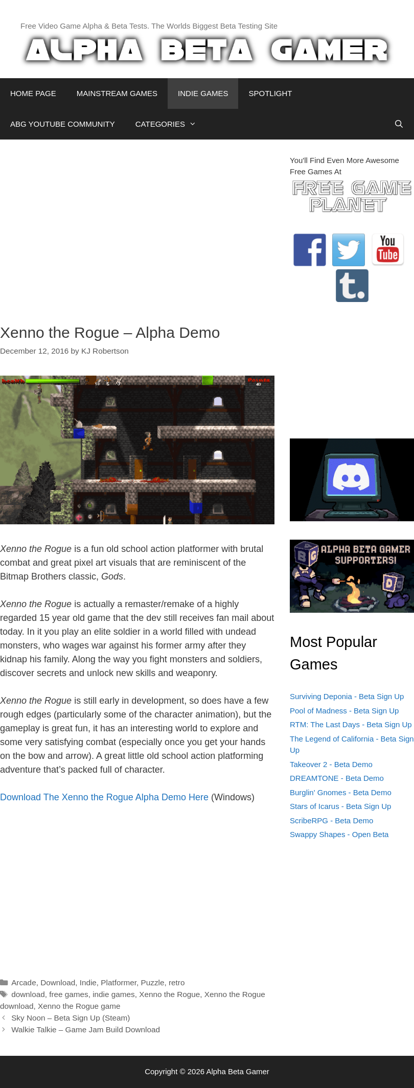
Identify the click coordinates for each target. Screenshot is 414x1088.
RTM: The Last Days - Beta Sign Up (351, 724)
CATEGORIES (170, 124)
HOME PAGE (33, 93)
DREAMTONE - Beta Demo (337, 778)
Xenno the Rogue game (79, 1006)
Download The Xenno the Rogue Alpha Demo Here (104, 797)
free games (68, 994)
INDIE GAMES (203, 93)
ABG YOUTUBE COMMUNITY (62, 124)
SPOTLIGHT (270, 93)
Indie (88, 982)
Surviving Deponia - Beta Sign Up (347, 696)
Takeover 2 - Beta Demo (331, 764)
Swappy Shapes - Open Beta (339, 834)
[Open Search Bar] (399, 124)
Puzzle (153, 982)
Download (57, 982)
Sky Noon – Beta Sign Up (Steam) (70, 1017)
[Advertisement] (137, 226)
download (28, 994)
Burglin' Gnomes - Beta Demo (341, 792)
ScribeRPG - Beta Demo (331, 820)
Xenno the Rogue (169, 994)
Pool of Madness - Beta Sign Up (344, 710)
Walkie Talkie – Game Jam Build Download (85, 1029)
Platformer (118, 982)
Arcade (23, 982)
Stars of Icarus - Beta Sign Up (340, 806)
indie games (113, 994)
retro (177, 982)
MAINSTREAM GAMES (117, 93)
